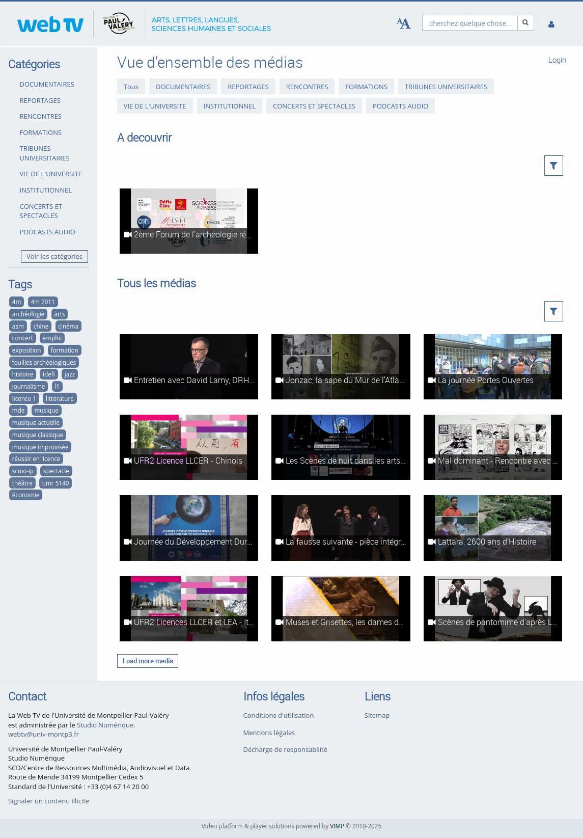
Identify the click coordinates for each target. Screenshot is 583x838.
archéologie (28, 314)
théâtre (22, 483)
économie (26, 495)
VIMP (337, 826)
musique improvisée (40, 447)
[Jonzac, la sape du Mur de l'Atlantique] (340, 367)
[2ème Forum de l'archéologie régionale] (189, 221)
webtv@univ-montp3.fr (43, 734)
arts (59, 314)
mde (18, 410)
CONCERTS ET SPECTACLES (41, 211)
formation (64, 350)
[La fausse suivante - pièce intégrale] (340, 528)
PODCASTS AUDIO (47, 231)
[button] (553, 165)
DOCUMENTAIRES (47, 84)
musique (46, 410)
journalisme (28, 386)
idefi (49, 374)
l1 (57, 386)
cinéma (68, 326)
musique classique (37, 434)
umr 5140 (55, 483)
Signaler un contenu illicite (48, 800)
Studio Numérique (105, 724)
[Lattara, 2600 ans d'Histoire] (493, 528)
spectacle (56, 471)
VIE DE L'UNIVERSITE (51, 173)
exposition (26, 350)
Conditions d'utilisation (278, 715)
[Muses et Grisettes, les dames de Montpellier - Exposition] (340, 609)
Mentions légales (269, 732)
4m (16, 302)
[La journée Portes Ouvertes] (493, 367)
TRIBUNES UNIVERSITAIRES (45, 153)
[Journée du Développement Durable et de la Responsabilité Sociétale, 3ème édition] (189, 528)
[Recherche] (526, 23)
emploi (52, 338)
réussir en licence (36, 458)
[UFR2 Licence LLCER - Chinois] (189, 447)
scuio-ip (23, 471)
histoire (22, 374)
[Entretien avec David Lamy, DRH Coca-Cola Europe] (189, 367)
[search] (470, 23)
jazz (70, 374)
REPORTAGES (40, 100)
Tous (131, 86)
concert (22, 338)
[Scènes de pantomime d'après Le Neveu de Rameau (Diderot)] (493, 609)
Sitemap (377, 715)
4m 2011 (42, 302)
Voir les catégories (54, 256)
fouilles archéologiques (44, 362)
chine (41, 326)
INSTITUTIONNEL (46, 190)
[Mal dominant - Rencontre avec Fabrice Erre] (493, 447)
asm (18, 326)
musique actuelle (36, 422)
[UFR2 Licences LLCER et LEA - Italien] (189, 609)
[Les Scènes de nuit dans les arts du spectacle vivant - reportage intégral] (340, 447)
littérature (60, 398)
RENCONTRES (41, 116)
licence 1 (24, 398)
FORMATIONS (41, 132)
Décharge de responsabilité (285, 749)
